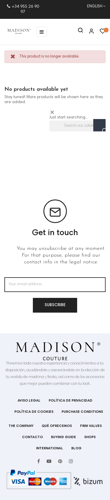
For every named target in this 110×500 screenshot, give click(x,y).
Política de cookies (33, 412)
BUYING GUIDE (63, 437)
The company (21, 426)
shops (90, 437)
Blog (76, 448)
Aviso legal (29, 400)
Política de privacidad (70, 400)
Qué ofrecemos (57, 426)
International (49, 448)
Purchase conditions (82, 412)
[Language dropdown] (93, 7)
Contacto (32, 437)
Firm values (91, 426)
